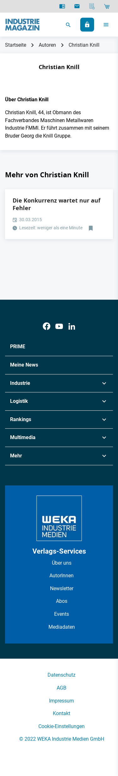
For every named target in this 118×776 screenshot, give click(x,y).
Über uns (61, 563)
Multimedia (23, 437)
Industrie (20, 383)
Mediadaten (61, 627)
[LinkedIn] (72, 326)
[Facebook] (46, 326)
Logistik (19, 401)
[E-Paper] (62, 6)
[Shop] (107, 6)
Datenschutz (62, 675)
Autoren (47, 45)
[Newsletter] (77, 6)
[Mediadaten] (92, 6)
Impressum (61, 701)
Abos (61, 601)
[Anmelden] (87, 25)
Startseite (15, 45)
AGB (61, 688)
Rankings (20, 419)
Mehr (16, 456)
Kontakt (61, 713)
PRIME (17, 347)
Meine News (24, 365)
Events (61, 614)
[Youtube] (59, 326)
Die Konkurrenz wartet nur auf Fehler (56, 204)
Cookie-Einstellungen (61, 726)
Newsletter (61, 588)
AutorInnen (61, 576)
